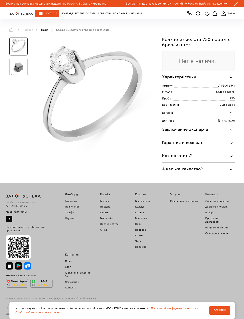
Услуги (91, 13)
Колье (139, 235)
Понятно (219, 310)
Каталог (51, 13)
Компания (120, 13)
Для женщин (226, 120)
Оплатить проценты (217, 201)
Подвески (141, 230)
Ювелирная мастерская (184, 201)
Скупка (69, 218)
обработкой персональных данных (38, 312)
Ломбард (67, 13)
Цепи (138, 224)
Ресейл (79, 13)
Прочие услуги (109, 224)
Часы (138, 241)
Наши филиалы (16, 211)
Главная (12, 30)
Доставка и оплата (216, 207)
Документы (72, 282)
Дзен (9, 219)
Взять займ (71, 201)
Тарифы (69, 212)
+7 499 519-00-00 (16, 206)
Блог (68, 267)
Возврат (210, 212)
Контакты (70, 287)
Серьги (139, 212)
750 (232, 98)
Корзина (214, 14)
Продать (105, 207)
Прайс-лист (72, 207)
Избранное (207, 14)
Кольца (139, 207)
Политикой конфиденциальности (173, 308)
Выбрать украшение (93, 3)
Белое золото (225, 92)
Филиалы (135, 13)
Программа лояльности (212, 220)
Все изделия (142, 201)
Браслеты (141, 218)
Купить (104, 212)
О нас (103, 230)
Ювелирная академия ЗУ (78, 275)
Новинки (140, 247)
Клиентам (104, 13)
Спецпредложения (216, 233)
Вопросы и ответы (216, 227)
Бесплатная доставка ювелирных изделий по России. (41, 3)
